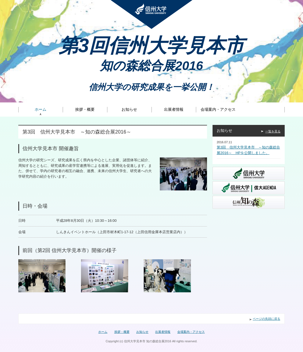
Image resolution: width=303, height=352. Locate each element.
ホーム (40, 109)
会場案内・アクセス (218, 109)
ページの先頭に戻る (266, 318)
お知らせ (129, 109)
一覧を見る (273, 131)
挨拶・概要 (85, 109)
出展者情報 (173, 109)
